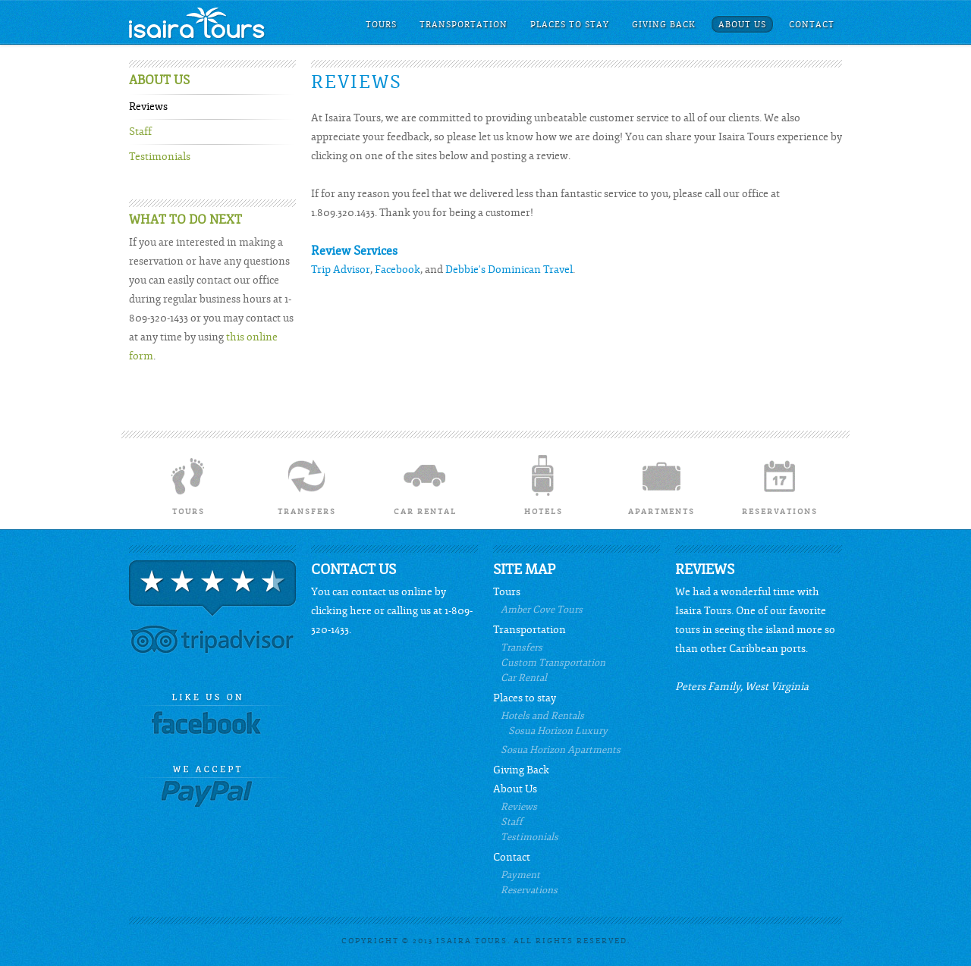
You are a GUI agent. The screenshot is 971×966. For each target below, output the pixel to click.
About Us (742, 25)
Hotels (543, 483)
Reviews (148, 107)
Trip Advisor (340, 270)
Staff (140, 132)
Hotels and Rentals (542, 716)
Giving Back (664, 25)
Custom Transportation (553, 663)
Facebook (397, 270)
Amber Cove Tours (542, 610)
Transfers (306, 483)
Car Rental (425, 483)
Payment (520, 875)
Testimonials (159, 157)
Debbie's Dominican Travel (509, 270)
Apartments (661, 483)
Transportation (463, 25)
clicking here (341, 611)
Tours (381, 25)
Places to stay (569, 25)
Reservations (780, 483)
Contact (811, 25)
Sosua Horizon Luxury (558, 731)
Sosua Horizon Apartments (561, 750)
